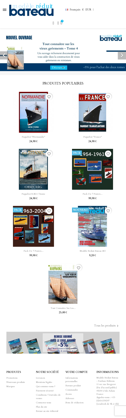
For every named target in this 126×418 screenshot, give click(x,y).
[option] (63, 52)
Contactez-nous (43, 402)
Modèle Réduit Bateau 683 (92, 250)
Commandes (71, 389)
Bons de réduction (74, 402)
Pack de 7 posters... (93, 193)
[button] (53, 23)
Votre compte (76, 372)
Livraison (40, 377)
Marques (10, 386)
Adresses (69, 398)
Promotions (12, 377)
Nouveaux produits (15, 382)
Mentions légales (44, 382)
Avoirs (68, 394)
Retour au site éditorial (47, 411)
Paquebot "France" (92, 136)
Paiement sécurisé (45, 390)
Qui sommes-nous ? (45, 386)
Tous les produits (107, 326)
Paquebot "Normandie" (33, 136)
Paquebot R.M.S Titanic (33, 193)
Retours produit (73, 385)
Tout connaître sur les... (63, 308)
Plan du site (41, 406)
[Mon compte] (58, 23)
